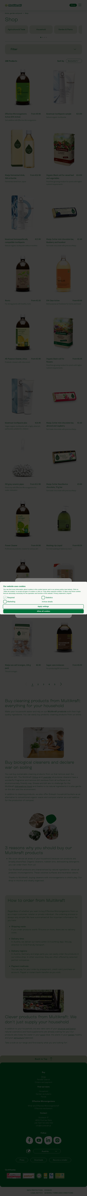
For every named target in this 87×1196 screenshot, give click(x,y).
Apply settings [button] (43, 606)
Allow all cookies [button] (43, 611)
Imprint (69, 593)
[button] (47, 602)
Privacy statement (60, 593)
